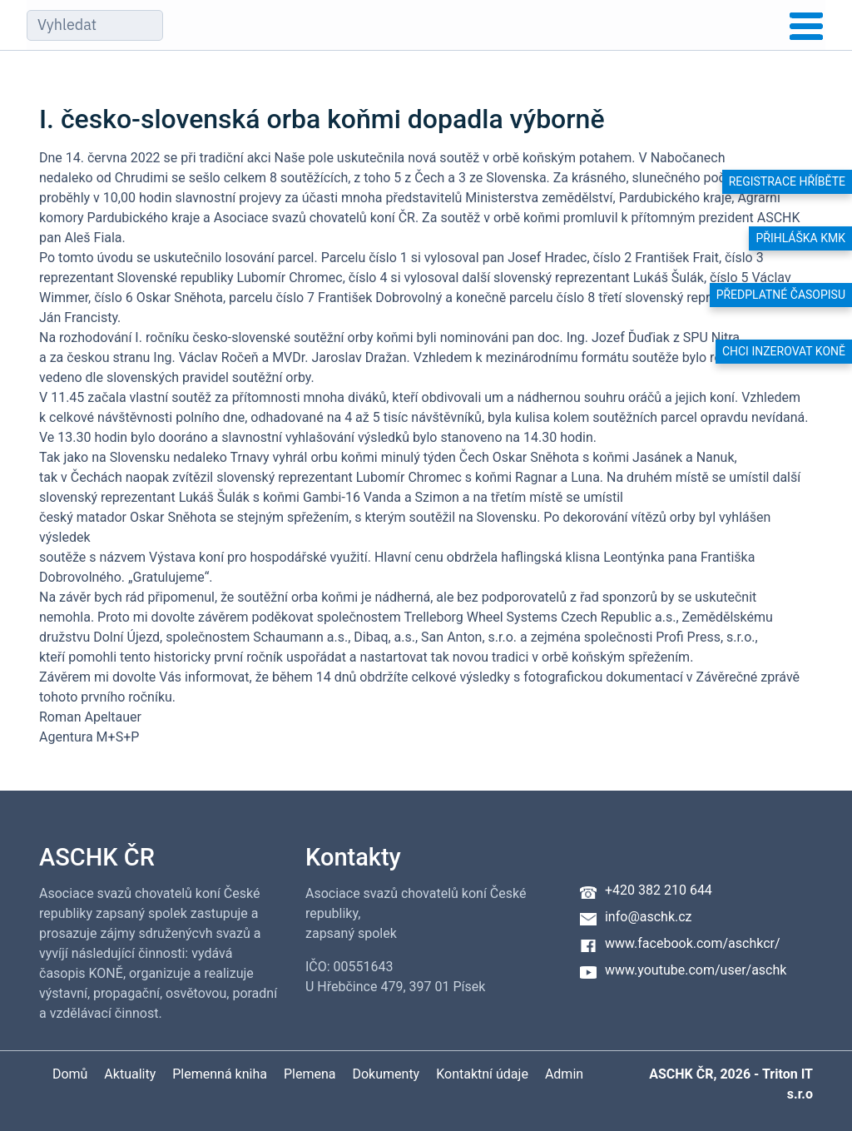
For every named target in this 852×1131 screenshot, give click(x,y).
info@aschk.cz (648, 917)
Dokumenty (385, 1074)
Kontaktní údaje (482, 1074)
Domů (69, 1074)
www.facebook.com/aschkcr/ (692, 943)
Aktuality (130, 1074)
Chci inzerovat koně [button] (783, 351)
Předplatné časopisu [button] (780, 294)
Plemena (310, 1074)
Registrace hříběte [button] (787, 181)
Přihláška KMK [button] (800, 238)
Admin (564, 1074)
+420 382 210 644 (658, 890)
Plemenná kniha (219, 1074)
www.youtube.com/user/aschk (695, 970)
